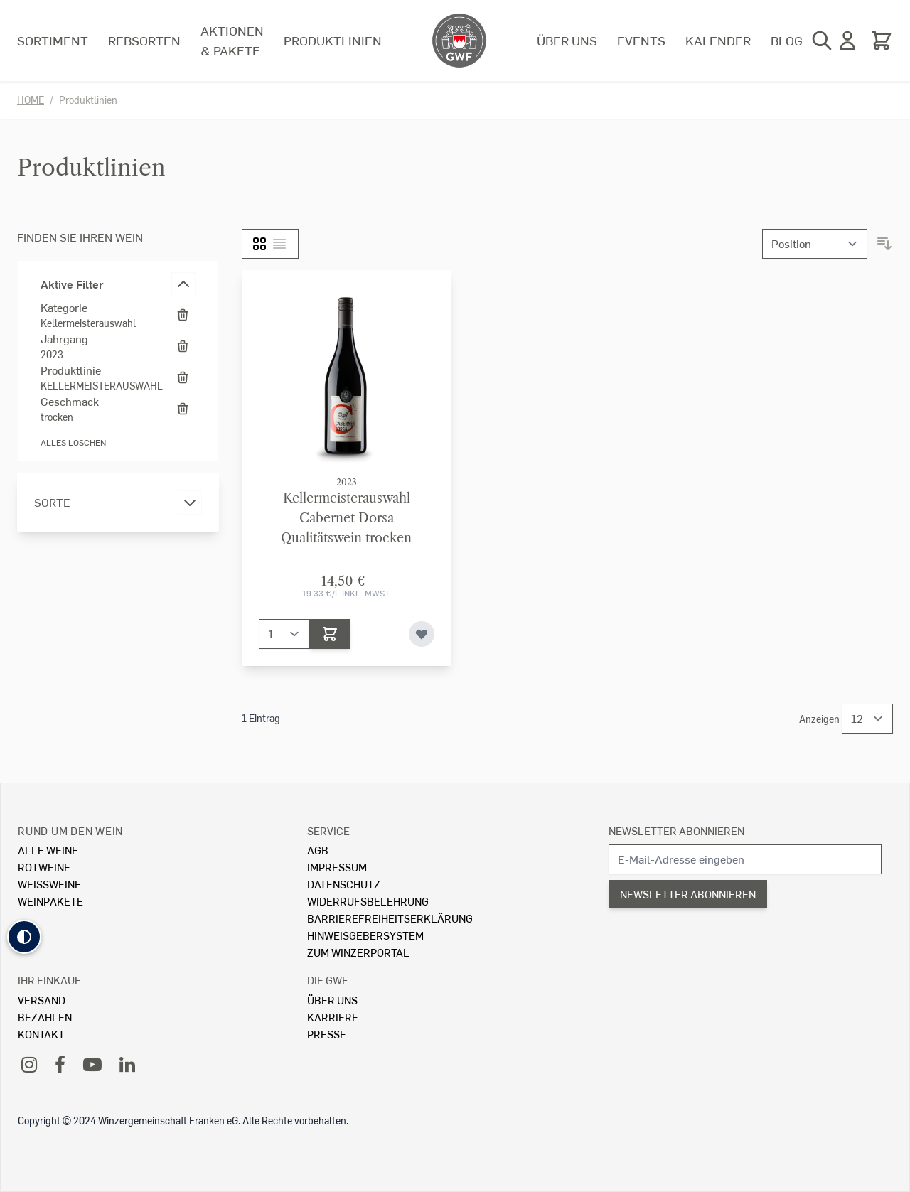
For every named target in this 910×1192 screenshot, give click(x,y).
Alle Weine (48, 849)
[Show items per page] (867, 719)
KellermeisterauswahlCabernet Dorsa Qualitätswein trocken (346, 518)
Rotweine (44, 866)
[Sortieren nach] (814, 244)
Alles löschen (73, 442)
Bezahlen (45, 1016)
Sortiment (52, 40)
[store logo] (459, 41)
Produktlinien (333, 40)
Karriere (332, 1016)
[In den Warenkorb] (329, 634)
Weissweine (49, 883)
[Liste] (279, 243)
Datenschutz (343, 883)
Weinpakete (50, 900)
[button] (24, 937)
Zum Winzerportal (358, 952)
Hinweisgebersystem (365, 935)
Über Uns (332, 999)
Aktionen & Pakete (232, 40)
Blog (787, 40)
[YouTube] (92, 1064)
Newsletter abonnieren (676, 830)
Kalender (718, 40)
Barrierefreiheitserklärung (390, 918)
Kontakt (41, 1033)
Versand (41, 999)
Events (641, 40)
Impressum (337, 866)
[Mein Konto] (847, 40)
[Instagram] (29, 1064)
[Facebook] (60, 1064)
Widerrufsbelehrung (368, 900)
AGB (317, 849)
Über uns (567, 40)
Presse (326, 1033)
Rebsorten (144, 40)
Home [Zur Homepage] (30, 100)
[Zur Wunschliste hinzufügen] (421, 634)
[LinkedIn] (127, 1064)
